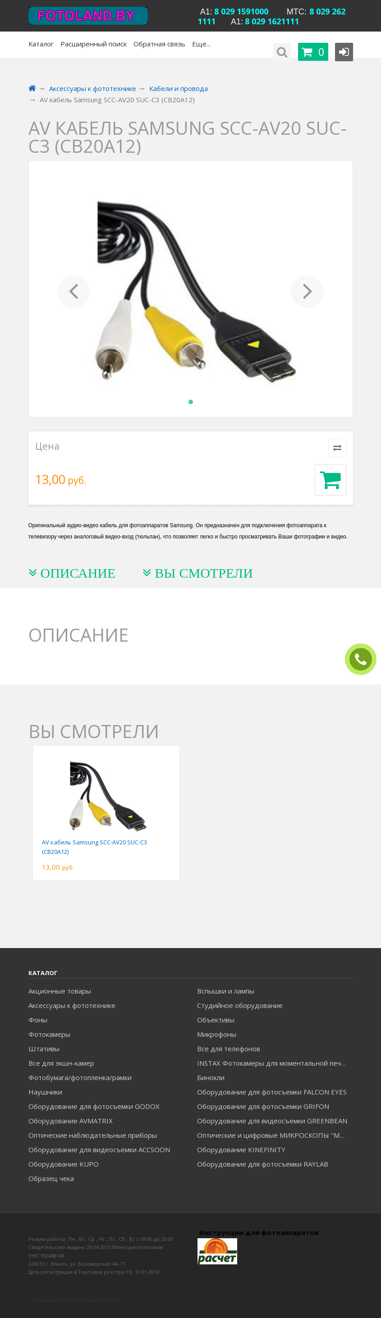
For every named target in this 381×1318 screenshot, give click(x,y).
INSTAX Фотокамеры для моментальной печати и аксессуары (275, 1062)
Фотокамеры (49, 1034)
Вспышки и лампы (225, 990)
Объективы (215, 1019)
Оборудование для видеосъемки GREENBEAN (272, 1120)
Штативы (44, 1048)
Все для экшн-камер (61, 1062)
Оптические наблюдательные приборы (92, 1135)
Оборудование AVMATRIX (70, 1120)
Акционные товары (59, 990)
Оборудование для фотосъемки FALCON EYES (272, 1091)
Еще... (201, 43)
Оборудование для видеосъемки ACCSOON (99, 1149)
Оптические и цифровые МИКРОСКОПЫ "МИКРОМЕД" (275, 1135)
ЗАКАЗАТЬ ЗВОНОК (364, 659)
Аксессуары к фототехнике (71, 1005)
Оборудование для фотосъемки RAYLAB (262, 1163)
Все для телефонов (228, 1048)
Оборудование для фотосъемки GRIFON (263, 1106)
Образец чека (51, 1178)
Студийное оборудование (240, 1005)
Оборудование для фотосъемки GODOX (94, 1106)
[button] (74, 288)
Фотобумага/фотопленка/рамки (80, 1077)
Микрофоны (216, 1034)
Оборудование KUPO (63, 1163)
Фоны (37, 1019)
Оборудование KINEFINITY (241, 1149)
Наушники (45, 1091)
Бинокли (211, 1077)
